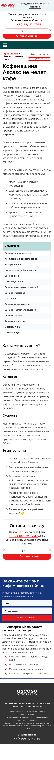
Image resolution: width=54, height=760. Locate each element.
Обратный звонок (27, 36)
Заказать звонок (27, 556)
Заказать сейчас (27, 618)
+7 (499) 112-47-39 (27, 24)
